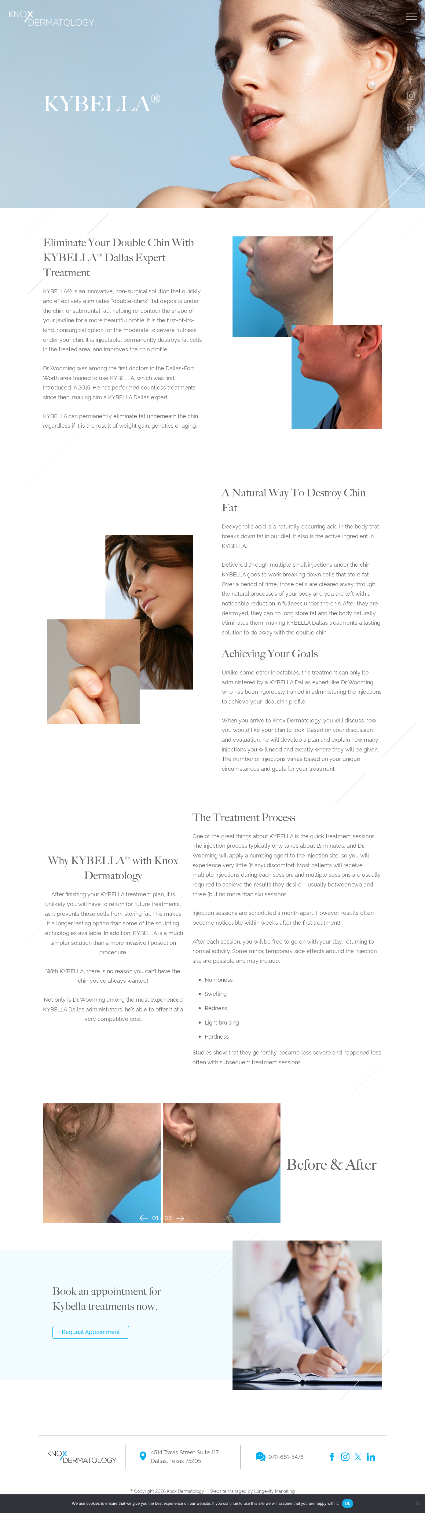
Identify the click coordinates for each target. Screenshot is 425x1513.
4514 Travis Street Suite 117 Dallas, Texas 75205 (184, 1456)
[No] (417, 1503)
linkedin (371, 1457)
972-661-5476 (286, 1456)
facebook (332, 1457)
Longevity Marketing (274, 1491)
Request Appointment (91, 1331)
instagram (345, 1457)
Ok (347, 1503)
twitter (358, 1457)
